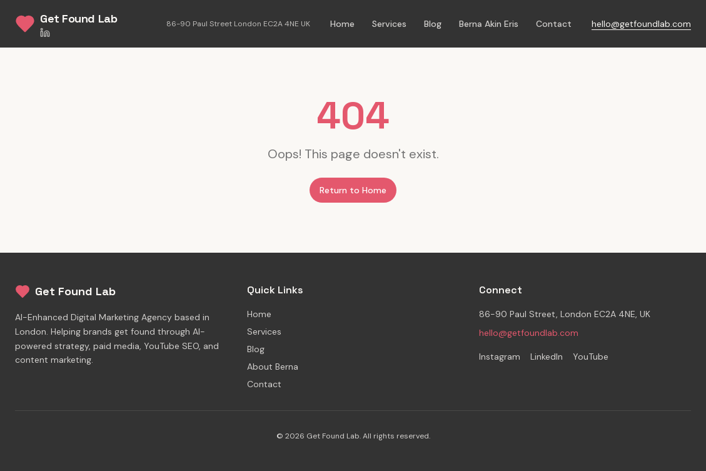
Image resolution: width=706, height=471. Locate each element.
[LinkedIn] (78, 33)
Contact (554, 23)
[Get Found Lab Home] (66, 24)
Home (342, 23)
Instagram (499, 356)
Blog (432, 23)
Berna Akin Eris (488, 23)
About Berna (272, 366)
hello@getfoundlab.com (641, 23)
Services (389, 23)
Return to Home (353, 190)
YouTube (590, 356)
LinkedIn (546, 356)
